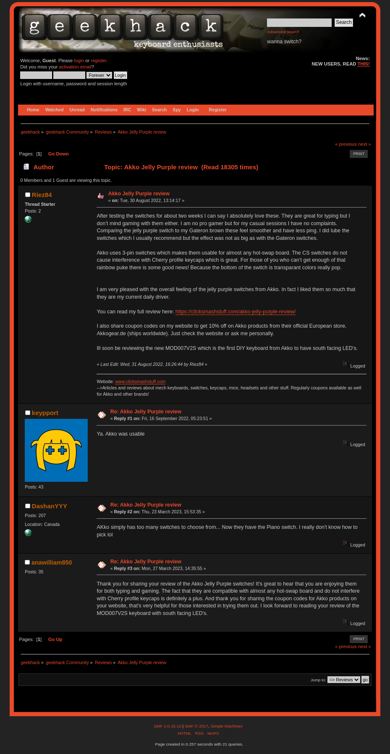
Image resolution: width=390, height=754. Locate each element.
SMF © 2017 (196, 726)
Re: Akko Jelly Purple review (145, 412)
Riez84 (42, 194)
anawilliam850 (51, 562)
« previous (346, 144)
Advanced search (283, 31)
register (98, 60)
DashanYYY (49, 506)
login (79, 60)
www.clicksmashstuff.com (140, 381)
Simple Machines (227, 726)
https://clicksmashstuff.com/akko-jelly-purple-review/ (235, 312)
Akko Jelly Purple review (139, 194)
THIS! (363, 63)
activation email (75, 66)
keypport (45, 412)
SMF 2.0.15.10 (168, 726)
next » (364, 144)
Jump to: (318, 680)
